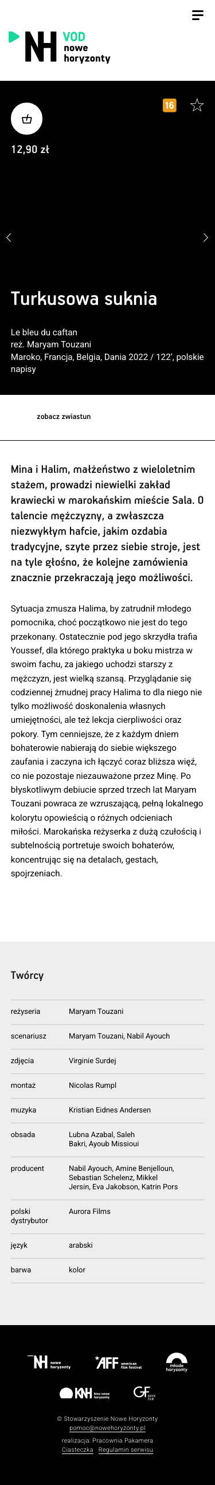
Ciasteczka (77, 1449)
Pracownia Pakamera (122, 1440)
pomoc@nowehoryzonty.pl (107, 1428)
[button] (206, 238)
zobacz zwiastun (64, 417)
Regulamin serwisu (126, 1449)
